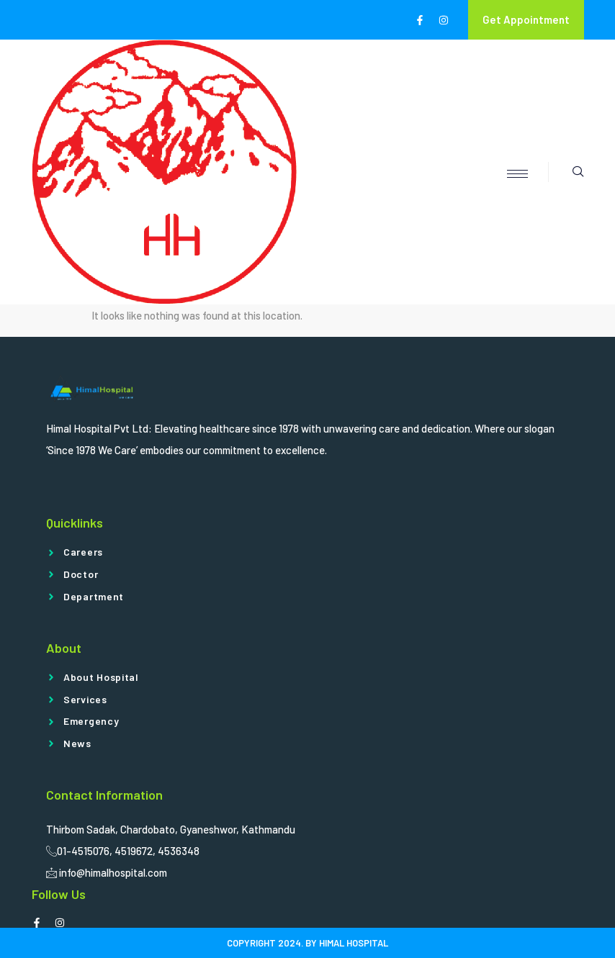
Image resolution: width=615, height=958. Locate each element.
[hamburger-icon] (517, 174)
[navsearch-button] (566, 172)
